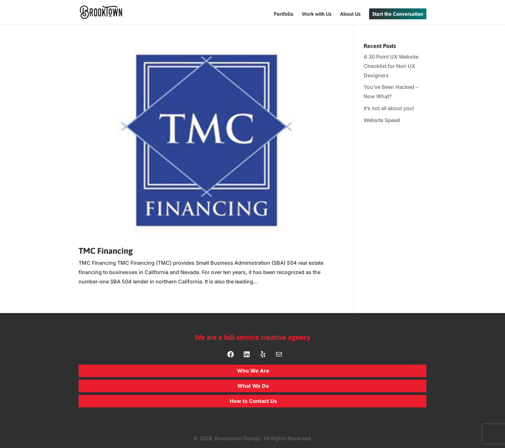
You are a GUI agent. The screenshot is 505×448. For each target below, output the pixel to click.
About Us (350, 14)
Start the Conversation (397, 14)
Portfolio (283, 14)
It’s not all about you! (389, 108)
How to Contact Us (253, 401)
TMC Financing (106, 251)
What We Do (253, 386)
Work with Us (317, 14)
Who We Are (253, 370)
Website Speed (382, 120)
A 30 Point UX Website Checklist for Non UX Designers (391, 66)
